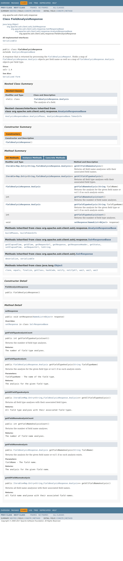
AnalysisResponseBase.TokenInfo (64, 116)
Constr (27, 11)
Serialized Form (11, 77)
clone (8, 270)
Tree (36, 3)
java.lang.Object (10, 24)
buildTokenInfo (28, 233)
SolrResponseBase (99, 239)
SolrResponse (84, 254)
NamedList (93, 222)
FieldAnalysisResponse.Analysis (51, 99)
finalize (27, 270)
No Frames (43, 8)
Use (30, 3)
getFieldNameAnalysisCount (88, 197)
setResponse (80, 222)
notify (60, 270)
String (31, 166)
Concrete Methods (55, 158)
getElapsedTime (13, 244)
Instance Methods (32, 158)
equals (16, 270)
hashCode (50, 270)
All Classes (58, 8)
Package (15, 3)
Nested (13, 11)
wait (81, 270)
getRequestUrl (43, 244)
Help (54, 3)
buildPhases (11, 233)
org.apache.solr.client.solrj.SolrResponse (26, 27)
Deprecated (45, 3)
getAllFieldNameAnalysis (87, 166)
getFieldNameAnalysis (85, 186)
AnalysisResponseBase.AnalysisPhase (25, 116)
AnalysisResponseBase (23, 52)
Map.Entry (21, 166)
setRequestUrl (31, 247)
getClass (39, 270)
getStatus (95, 244)
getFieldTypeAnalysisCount (88, 215)
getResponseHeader (77, 244)
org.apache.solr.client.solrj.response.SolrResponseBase (37, 29)
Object (103, 222)
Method (36, 11)
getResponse (59, 244)
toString (45, 247)
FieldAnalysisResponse (18, 142)
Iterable (10, 166)
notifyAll (72, 270)
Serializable (10, 41)
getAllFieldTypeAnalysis (87, 176)
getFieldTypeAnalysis (85, 204)
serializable (27, 259)
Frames (33, 8)
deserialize (11, 259)
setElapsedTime (13, 247)
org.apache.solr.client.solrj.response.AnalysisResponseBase (43, 31)
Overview (5, 3)
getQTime (28, 244)
